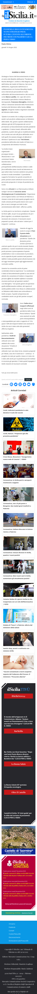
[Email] (28, 384)
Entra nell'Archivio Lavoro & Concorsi (18, 904)
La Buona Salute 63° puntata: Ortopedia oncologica (15, 786)
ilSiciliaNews (18, 696)
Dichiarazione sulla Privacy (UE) (18, 941)
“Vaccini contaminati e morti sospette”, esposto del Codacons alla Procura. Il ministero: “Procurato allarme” (17, 674)
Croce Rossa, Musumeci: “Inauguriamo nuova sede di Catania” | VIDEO (17, 458)
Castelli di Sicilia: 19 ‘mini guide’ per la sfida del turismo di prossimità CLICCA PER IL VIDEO (18, 815)
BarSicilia (18, 731)
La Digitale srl (23, 991)
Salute (28, 380)
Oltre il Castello (18, 792)
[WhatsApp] (24, 384)
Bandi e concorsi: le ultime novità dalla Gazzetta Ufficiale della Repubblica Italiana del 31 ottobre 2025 (18, 896)
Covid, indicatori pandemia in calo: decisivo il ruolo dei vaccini (16, 411)
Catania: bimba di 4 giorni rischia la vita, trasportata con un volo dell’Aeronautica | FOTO (18, 601)
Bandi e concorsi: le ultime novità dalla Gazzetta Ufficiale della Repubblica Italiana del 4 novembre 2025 (18, 885)
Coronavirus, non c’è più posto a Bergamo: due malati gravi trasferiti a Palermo (17, 506)
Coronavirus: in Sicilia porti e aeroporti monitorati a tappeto (17, 481)
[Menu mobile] (35, 16)
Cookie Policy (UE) (15, 934)
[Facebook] (11, 384)
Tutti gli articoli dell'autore (9, 372)
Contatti (11, 930)
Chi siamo (12, 924)
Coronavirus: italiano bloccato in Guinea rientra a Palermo (18, 530)
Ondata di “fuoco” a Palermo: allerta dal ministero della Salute (17, 626)
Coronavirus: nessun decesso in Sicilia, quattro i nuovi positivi (17, 554)
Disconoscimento (14, 937)
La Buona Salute (18, 764)
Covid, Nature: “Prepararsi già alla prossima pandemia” (15, 434)
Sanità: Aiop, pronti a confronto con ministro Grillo (16, 649)
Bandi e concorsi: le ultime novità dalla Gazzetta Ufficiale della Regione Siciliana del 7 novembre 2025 (18, 875)
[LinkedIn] (20, 384)
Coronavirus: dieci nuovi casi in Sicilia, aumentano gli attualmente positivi (17, 577)
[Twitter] (15, 384)
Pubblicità (12, 927)
